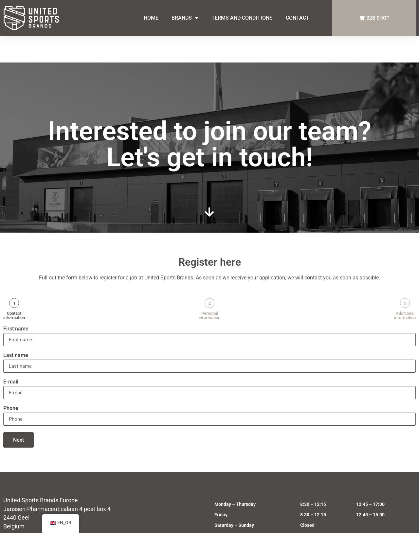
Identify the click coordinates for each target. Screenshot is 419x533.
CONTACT (297, 18)
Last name (15, 329)
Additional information (405, 289)
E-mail (10, 355)
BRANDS (185, 18)
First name (15, 302)
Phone (10, 382)
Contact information (14, 289)
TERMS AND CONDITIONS (242, 18)
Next (18, 413)
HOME (151, 18)
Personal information (209, 289)
